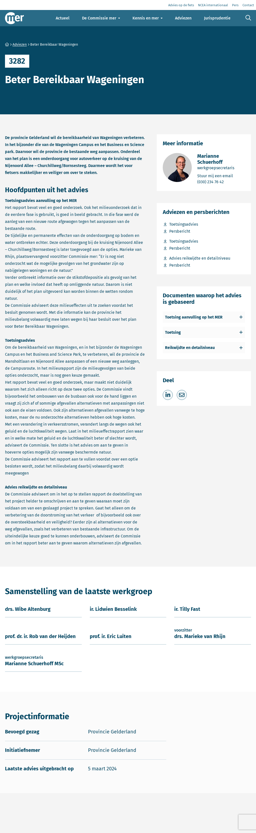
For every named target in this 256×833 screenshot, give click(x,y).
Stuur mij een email (221, 175)
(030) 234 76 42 (221, 181)
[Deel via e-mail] (182, 395)
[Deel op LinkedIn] (168, 395)
